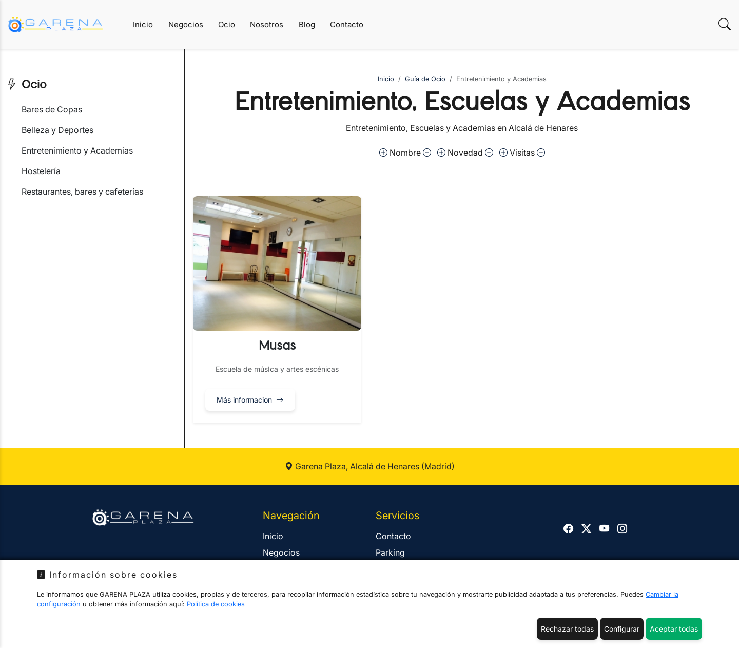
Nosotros (266, 24)
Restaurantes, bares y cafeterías (82, 191)
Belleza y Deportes (57, 130)
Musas (277, 345)
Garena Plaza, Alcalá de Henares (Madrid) (370, 466)
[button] (277, 309)
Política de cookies (216, 604)
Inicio (143, 24)
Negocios (185, 24)
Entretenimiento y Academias (77, 150)
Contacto (346, 24)
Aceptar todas (674, 628)
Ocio (226, 24)
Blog (307, 24)
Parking (390, 552)
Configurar (621, 628)
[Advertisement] (92, 278)
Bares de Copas (52, 109)
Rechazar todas (567, 628)
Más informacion (250, 399)
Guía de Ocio (425, 79)
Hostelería (41, 171)
